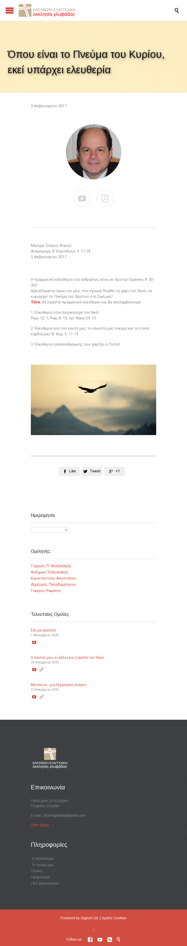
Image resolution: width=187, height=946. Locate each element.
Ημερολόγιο (40, 877)
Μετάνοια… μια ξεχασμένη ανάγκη (58, 685)
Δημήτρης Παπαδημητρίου (53, 584)
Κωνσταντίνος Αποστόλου (53, 578)
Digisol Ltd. (90, 918)
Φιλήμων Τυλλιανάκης (50, 572)
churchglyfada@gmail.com (64, 815)
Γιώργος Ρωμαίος (46, 590)
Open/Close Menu (9, 10)
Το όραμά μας (42, 865)
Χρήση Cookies (114, 918)
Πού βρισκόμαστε (45, 883)
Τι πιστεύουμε (42, 859)
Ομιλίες (37, 871)
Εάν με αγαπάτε (43, 630)
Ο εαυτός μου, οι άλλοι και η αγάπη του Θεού (67, 657)
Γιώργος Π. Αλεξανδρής (51, 566)
